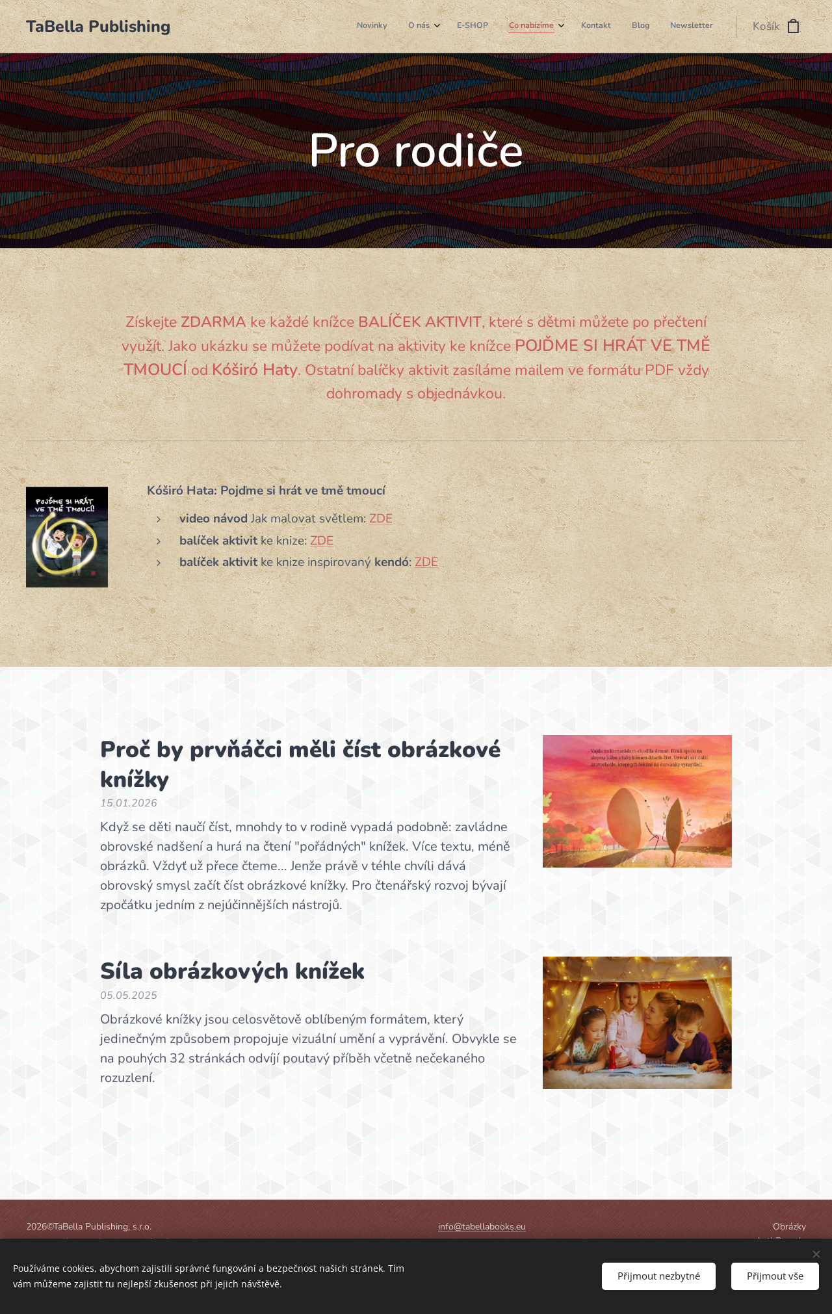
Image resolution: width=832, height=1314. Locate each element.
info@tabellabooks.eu (482, 1226)
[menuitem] (579, 26)
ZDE (381, 518)
